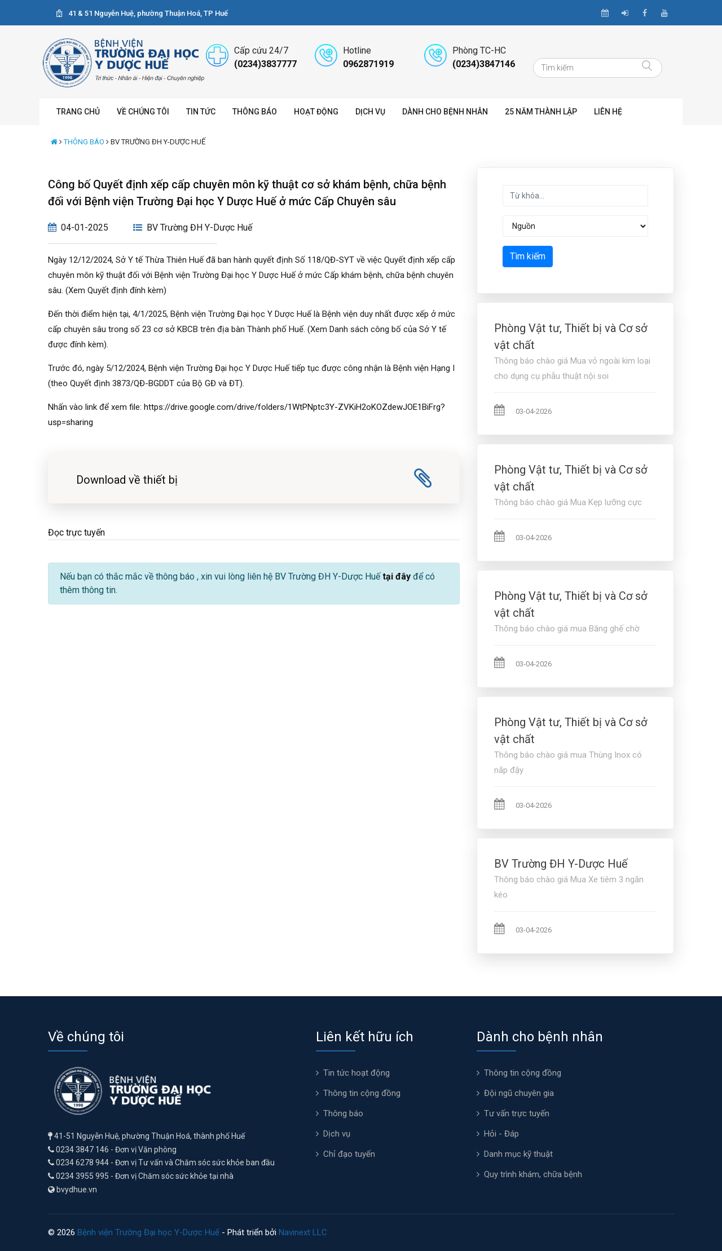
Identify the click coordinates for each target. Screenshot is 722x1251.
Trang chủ (78, 111)
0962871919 (368, 64)
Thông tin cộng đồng (361, 1093)
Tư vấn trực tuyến (516, 1113)
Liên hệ (608, 111)
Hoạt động (316, 111)
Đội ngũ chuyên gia (519, 1093)
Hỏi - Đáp (501, 1134)
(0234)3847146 (483, 64)
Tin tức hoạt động (356, 1073)
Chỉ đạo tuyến (349, 1154)
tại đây (396, 576)
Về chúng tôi (143, 111)
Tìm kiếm (527, 256)
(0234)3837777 (265, 64)
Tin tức (200, 111)
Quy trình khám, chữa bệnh (533, 1174)
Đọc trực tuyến (76, 532)
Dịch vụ (370, 111)
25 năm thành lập (541, 111)
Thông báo (254, 111)
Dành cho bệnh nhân (445, 111)
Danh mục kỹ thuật (518, 1154)
